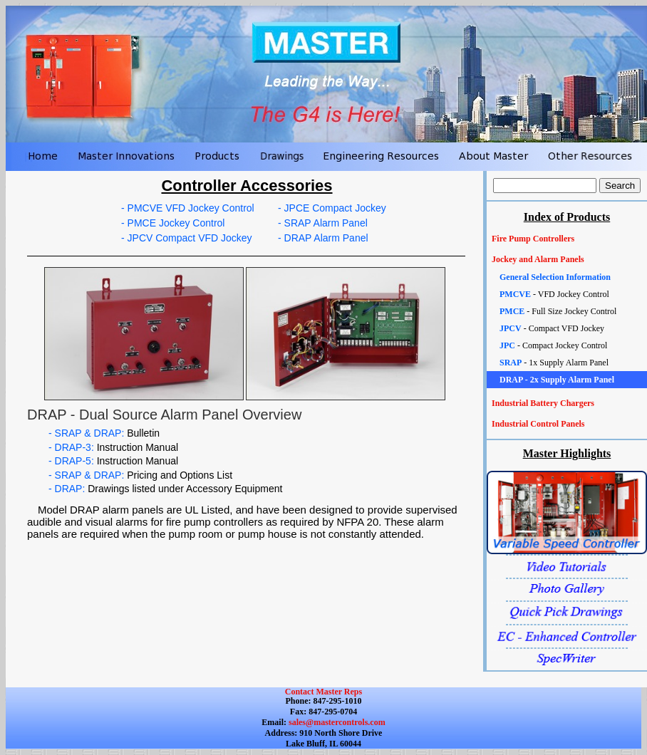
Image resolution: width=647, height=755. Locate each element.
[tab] (567, 239)
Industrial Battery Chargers (543, 403)
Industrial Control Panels (538, 424)
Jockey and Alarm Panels (538, 259)
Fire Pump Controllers (533, 239)
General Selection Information (555, 277)
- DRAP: (165, 488)
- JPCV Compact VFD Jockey (186, 238)
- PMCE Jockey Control (172, 223)
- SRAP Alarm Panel (323, 223)
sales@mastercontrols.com (335, 722)
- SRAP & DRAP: (104, 433)
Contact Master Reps (323, 692)
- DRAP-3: (113, 447)
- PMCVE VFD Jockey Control (187, 208)
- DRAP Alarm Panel (323, 238)
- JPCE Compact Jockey (332, 208)
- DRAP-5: (113, 461)
